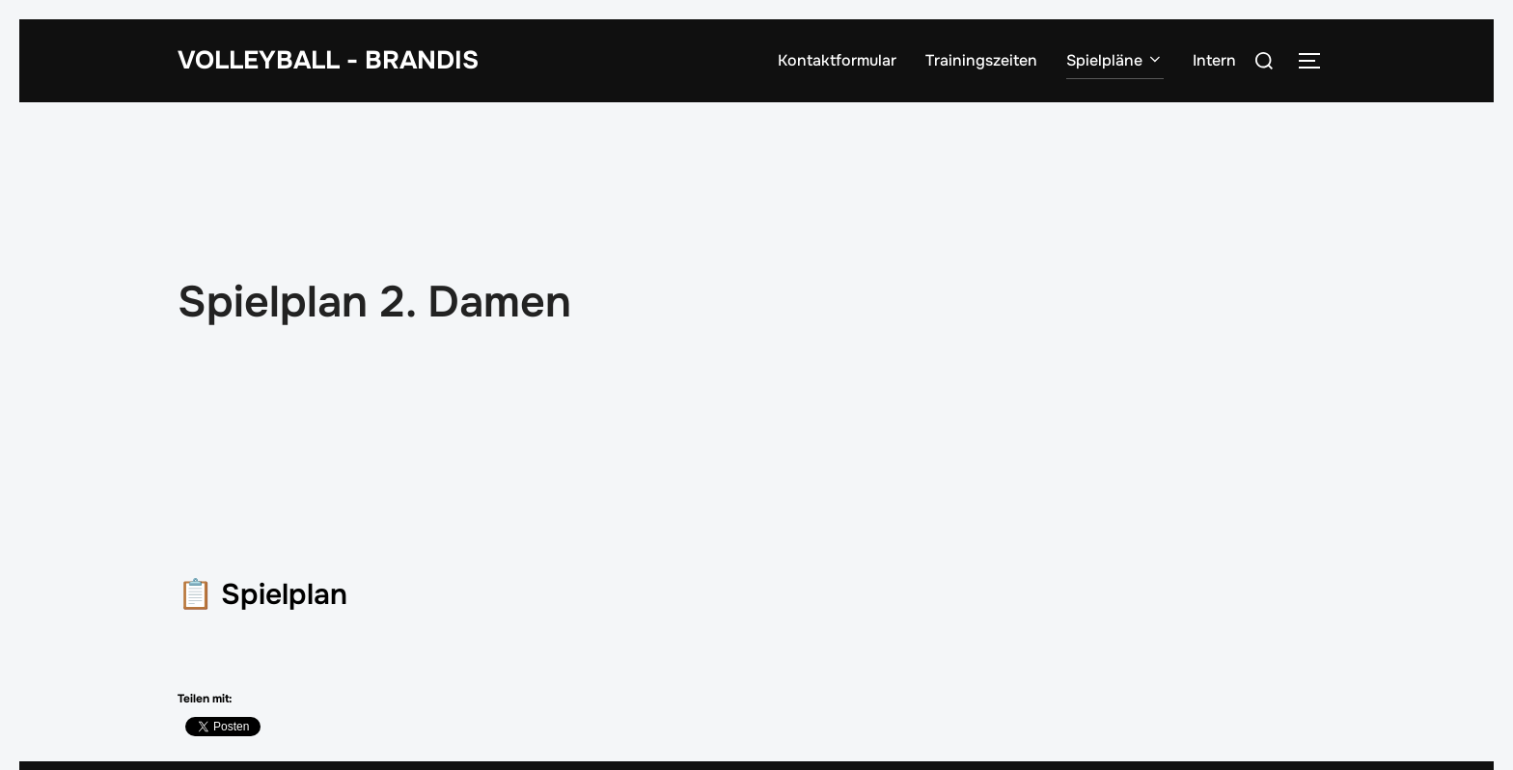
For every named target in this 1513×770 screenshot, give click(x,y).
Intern (1214, 60)
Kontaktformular (837, 60)
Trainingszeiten (981, 60)
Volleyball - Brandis (328, 60)
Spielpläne (1115, 60)
